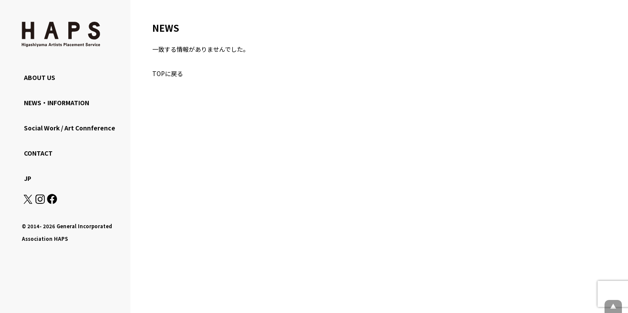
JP (27, 178)
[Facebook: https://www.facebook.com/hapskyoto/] (51, 201)
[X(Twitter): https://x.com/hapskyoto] (28, 201)
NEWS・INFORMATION (56, 103)
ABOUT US (39, 77)
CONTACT (38, 153)
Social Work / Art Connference (69, 128)
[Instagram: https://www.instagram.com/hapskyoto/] (40, 201)
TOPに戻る (167, 73)
